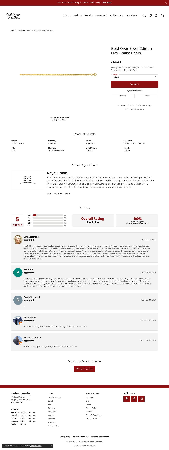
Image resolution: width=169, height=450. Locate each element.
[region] (59, 74)
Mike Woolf (30, 317)
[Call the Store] (17, 403)
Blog (87, 401)
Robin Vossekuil (32, 297)
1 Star (30, 226)
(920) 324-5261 (59, 120)
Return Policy (91, 408)
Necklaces (21, 30)
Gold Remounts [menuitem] (54, 398)
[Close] (165, 2)
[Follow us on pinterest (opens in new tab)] (126, 399)
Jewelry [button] (89, 15)
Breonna (28, 269)
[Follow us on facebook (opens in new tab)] (134, 399)
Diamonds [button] (102, 15)
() (65, 215)
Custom (77, 15)
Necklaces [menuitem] (52, 412)
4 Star (30, 218)
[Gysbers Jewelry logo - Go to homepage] (13, 15)
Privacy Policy (91, 419)
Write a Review (84, 369)
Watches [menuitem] (51, 422)
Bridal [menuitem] (50, 401)
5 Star (30, 215)
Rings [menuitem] (50, 405)
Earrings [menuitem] (51, 408)
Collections (116, 15)
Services (89, 412)
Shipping (123, 96)
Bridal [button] (66, 15)
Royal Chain (90, 143)
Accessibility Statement (100, 437)
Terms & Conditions (94, 415)
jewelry (13, 30)
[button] (144, 15)
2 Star (30, 223)
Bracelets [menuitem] (51, 419)
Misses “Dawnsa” (33, 337)
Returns (147, 96)
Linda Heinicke (31, 236)
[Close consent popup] (51, 446)
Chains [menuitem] (51, 415)
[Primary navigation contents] (81, 15)
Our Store (131, 15)
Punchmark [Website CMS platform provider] (89, 446)
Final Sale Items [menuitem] (54, 426)
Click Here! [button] (107, 3)
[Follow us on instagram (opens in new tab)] (141, 399)
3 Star (30, 220)
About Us (89, 398)
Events (88, 405)
